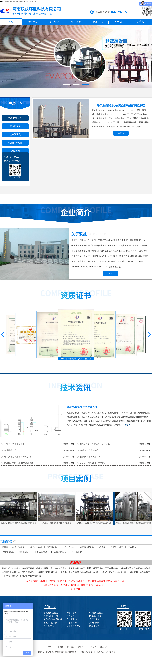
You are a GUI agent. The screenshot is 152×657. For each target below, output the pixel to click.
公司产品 (32, 21)
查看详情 (120, 133)
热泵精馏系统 (15, 118)
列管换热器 (52, 547)
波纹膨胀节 (77, 552)
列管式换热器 (68, 547)
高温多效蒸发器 (73, 626)
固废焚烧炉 (94, 626)
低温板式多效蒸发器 (53, 619)
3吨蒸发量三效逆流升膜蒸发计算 (95, 444)
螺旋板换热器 (15, 142)
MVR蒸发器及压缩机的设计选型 (18, 463)
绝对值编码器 (8, 552)
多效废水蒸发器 (51, 613)
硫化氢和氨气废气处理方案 (82, 407)
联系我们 (141, 21)
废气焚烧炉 (94, 619)
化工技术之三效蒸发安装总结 (17, 457)
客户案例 (76, 21)
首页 (10, 21)
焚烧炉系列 (15, 126)
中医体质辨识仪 (42, 552)
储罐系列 (15, 151)
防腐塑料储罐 (95, 616)
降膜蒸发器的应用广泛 (90, 457)
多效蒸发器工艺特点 (89, 450)
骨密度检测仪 (117, 547)
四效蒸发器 (71, 623)
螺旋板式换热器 (87, 547)
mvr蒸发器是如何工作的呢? (92, 463)
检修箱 (102, 547)
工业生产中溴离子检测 (14, 444)
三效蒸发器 (71, 619)
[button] (3, 334)
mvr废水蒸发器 (96, 613)
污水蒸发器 (71, 613)
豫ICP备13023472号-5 (106, 652)
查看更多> (127, 425)
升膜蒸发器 (49, 626)
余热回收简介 (10, 450)
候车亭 (5, 547)
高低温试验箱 (18, 547)
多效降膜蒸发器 (51, 616)
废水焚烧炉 (94, 623)
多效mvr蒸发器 (50, 623)
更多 (110, 274)
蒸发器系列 (15, 134)
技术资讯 (54, 21)
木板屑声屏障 (60, 552)
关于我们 (119, 21)
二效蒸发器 (71, 616)
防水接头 (132, 547)
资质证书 (98, 21)
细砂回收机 (24, 552)
